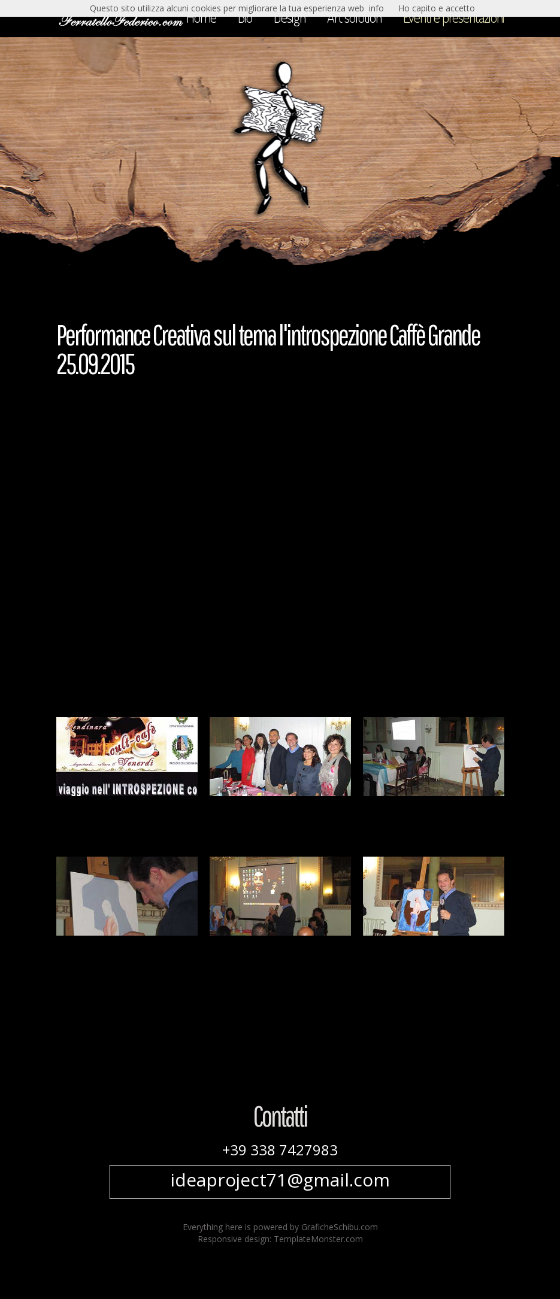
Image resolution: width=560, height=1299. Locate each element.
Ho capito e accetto (436, 8)
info (376, 8)
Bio (245, 17)
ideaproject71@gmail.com (280, 1179)
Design (289, 17)
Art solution (354, 17)
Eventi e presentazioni (453, 17)
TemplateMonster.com (318, 1239)
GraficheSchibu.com (339, 1227)
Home (201, 17)
